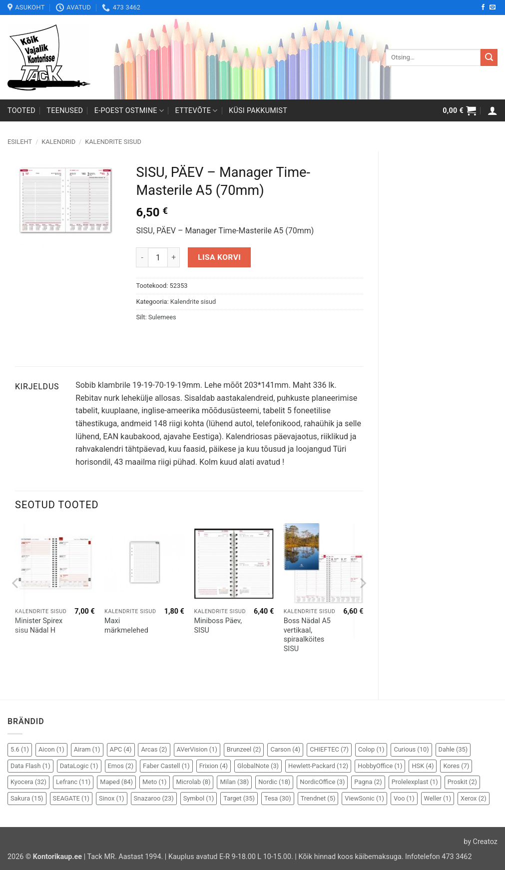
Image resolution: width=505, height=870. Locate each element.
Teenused (64, 110)
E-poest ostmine (129, 110)
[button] (459, 110)
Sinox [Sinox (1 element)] (111, 798)
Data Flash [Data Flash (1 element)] (30, 766)
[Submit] (489, 57)
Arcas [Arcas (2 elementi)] (154, 749)
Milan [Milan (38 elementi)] (234, 782)
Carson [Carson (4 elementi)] (285, 749)
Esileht (19, 141)
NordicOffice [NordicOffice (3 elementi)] (322, 782)
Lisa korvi (219, 257)
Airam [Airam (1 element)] (87, 749)
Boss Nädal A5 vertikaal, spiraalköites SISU (307, 635)
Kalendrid (58, 141)
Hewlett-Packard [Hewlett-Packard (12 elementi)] (318, 766)
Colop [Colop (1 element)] (371, 749)
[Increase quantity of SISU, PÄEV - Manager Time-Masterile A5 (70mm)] (174, 257)
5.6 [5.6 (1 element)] (19, 749)
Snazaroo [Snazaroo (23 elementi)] (154, 798)
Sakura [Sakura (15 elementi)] (26, 798)
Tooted (21, 110)
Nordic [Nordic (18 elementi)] (274, 782)
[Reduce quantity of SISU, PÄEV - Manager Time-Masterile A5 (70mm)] (142, 257)
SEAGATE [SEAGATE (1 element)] (71, 798)
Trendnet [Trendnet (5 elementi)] (318, 798)
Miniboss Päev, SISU (218, 626)
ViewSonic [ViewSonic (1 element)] (364, 798)
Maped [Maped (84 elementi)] (116, 782)
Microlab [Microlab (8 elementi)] (193, 782)
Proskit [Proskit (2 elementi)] (462, 782)
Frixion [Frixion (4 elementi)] (213, 766)
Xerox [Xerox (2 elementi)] (474, 798)
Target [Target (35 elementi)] (239, 798)
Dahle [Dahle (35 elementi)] (453, 749)
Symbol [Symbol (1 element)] (198, 798)
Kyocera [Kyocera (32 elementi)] (28, 782)
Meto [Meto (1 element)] (154, 782)
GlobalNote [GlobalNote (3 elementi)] (258, 766)
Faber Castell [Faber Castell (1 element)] (166, 766)
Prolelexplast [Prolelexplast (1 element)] (415, 782)
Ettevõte (196, 110)
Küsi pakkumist (258, 110)
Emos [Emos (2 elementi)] (121, 766)
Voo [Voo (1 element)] (404, 798)
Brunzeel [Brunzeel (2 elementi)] (244, 749)
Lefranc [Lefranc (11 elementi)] (73, 782)
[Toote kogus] (158, 257)
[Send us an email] (493, 7)
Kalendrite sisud (113, 141)
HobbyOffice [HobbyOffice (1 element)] (380, 766)
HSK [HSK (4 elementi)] (423, 766)
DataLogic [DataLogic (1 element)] (79, 766)
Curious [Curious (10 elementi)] (411, 749)
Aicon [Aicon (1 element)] (51, 749)
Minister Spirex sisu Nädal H (38, 626)
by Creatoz (481, 842)
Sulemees (162, 317)
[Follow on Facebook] (483, 7)
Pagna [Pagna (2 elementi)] (368, 782)
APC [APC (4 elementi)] (121, 749)
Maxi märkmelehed (126, 626)
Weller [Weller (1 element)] (438, 798)
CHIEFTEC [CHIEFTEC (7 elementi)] (329, 749)
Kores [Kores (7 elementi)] (456, 766)
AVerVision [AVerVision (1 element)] (197, 749)
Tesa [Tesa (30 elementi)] (277, 798)
